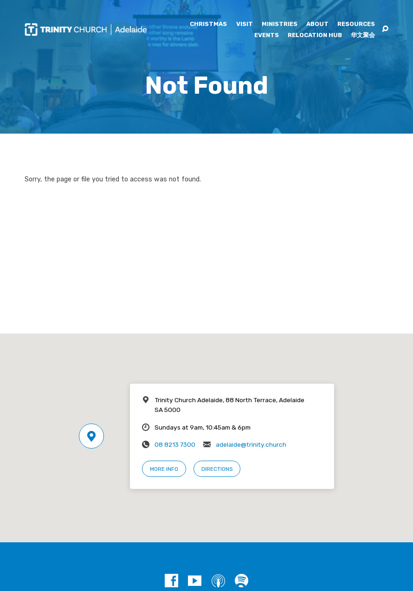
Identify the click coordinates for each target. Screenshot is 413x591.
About (317, 24)
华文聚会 (363, 35)
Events (266, 35)
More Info (164, 469)
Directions (216, 469)
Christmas (208, 24)
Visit (244, 24)
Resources (356, 24)
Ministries (279, 24)
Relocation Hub (315, 35)
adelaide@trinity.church (251, 444)
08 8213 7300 (175, 444)
